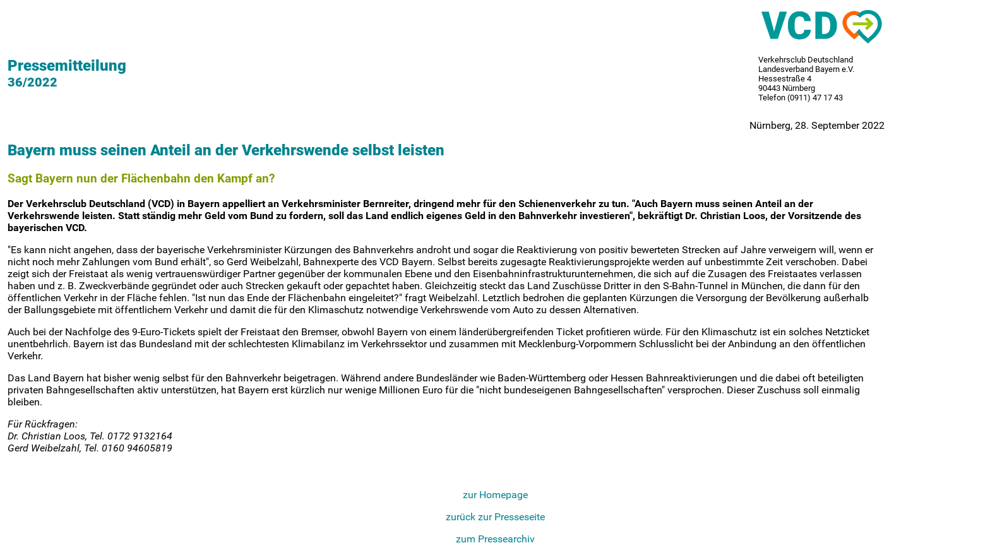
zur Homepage (495, 495)
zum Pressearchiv (495, 539)
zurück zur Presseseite (495, 517)
